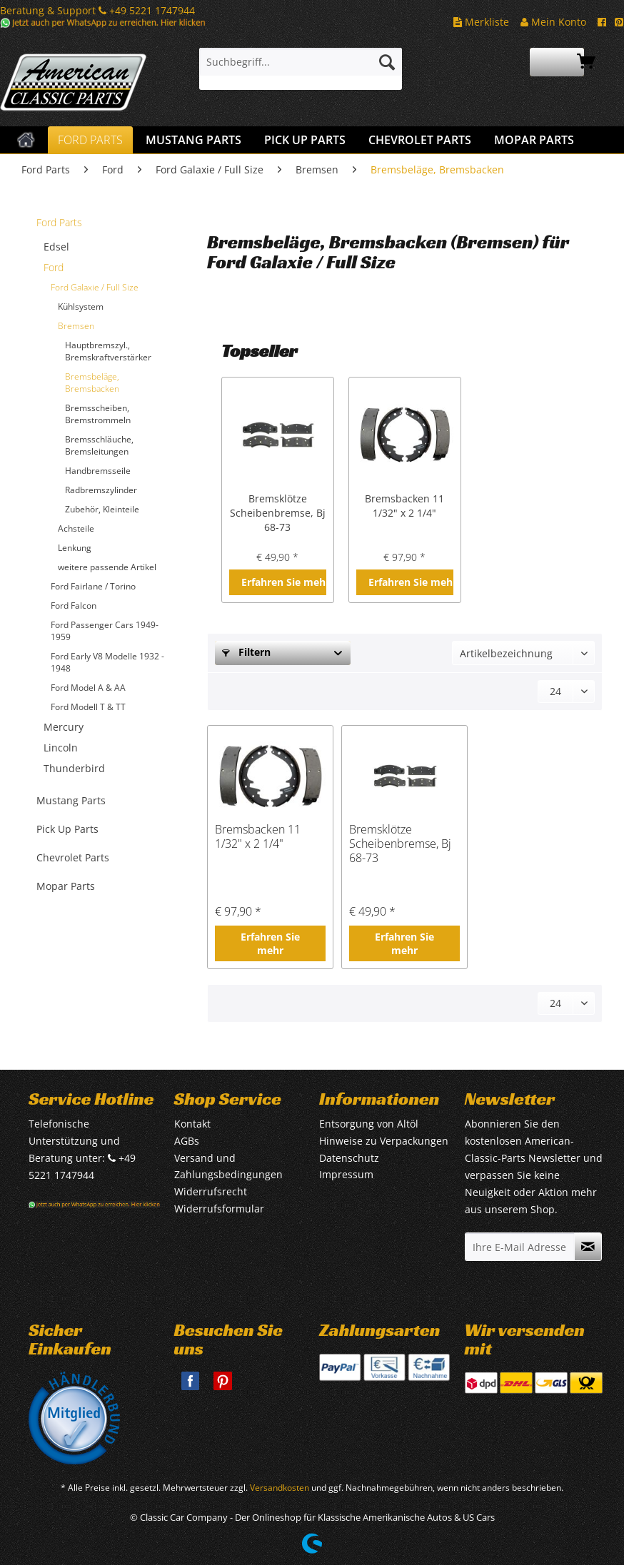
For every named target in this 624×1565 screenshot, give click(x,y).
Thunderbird (74, 768)
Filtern (246, 652)
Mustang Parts (71, 800)
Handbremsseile (98, 471)
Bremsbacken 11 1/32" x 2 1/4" (404, 506)
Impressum (346, 1174)
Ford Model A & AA (88, 688)
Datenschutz (349, 1158)
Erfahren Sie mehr (283, 582)
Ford (54, 267)
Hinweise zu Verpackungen (383, 1141)
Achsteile (76, 528)
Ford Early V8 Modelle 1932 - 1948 (107, 662)
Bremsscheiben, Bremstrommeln (98, 414)
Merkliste (481, 22)
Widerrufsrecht (210, 1191)
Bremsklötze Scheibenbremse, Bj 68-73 (278, 513)
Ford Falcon (73, 605)
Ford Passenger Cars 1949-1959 (104, 631)
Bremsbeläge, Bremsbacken (92, 382)
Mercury (64, 727)
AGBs (186, 1141)
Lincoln (61, 747)
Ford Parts (59, 222)
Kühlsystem (81, 306)
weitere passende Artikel (107, 567)
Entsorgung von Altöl (368, 1123)
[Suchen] (387, 62)
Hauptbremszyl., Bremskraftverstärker (108, 351)
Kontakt (192, 1123)
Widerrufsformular (219, 1208)
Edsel (56, 246)
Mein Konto (553, 22)
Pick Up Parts (67, 829)
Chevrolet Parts (72, 857)
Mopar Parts (65, 886)
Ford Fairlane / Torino (93, 586)
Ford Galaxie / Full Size (95, 287)
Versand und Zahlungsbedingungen (228, 1166)
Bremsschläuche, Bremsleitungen (99, 445)
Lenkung (74, 548)
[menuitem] (300, 69)
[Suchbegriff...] (300, 62)
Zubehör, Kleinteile (102, 509)
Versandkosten (279, 1488)
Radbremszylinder (101, 490)
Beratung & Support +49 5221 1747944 (97, 10)
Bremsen (76, 326)
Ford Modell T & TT (88, 707)
